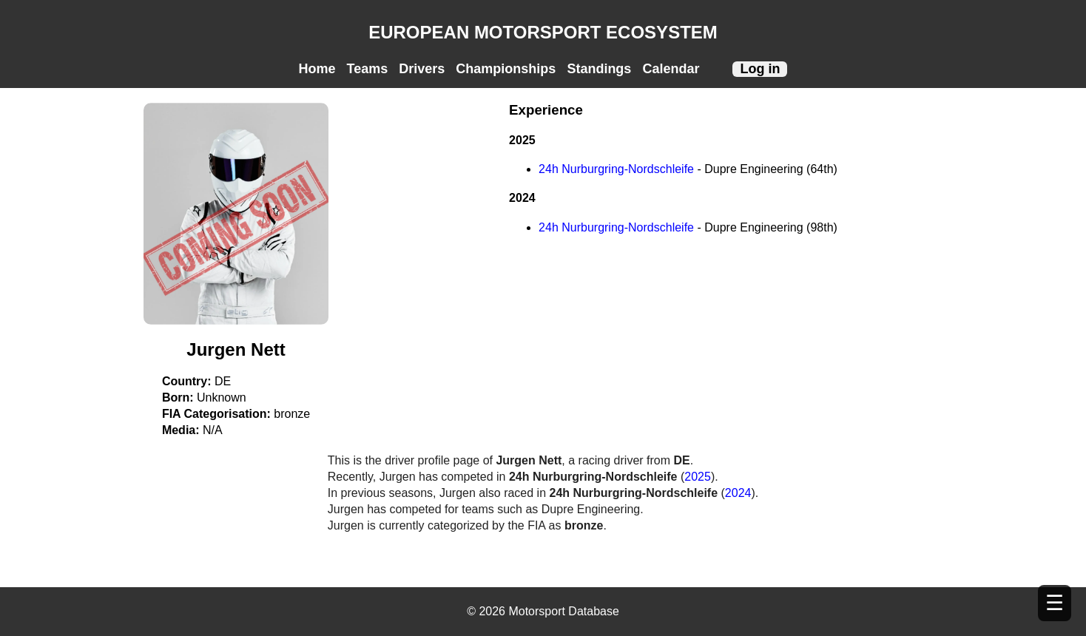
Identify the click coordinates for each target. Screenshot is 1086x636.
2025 (697, 476)
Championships (506, 68)
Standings (599, 68)
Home (317, 68)
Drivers (422, 68)
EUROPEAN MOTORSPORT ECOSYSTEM (543, 32)
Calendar (670, 68)
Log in (760, 68)
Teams (367, 68)
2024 (738, 493)
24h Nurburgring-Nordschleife (618, 169)
